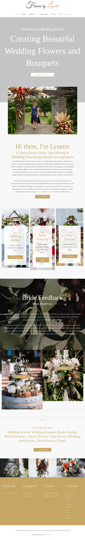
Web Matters (48, 535)
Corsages (69, 504)
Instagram (49, 192)
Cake (67, 501)
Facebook (39, 192)
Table (67, 512)
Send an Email (53, 496)
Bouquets (69, 499)
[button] (42, 74)
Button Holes (70, 496)
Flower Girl (69, 507)
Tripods (68, 515)
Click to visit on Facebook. (10, 493)
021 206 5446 (65, 14)
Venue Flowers (71, 518)
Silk (67, 509)
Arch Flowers (70, 493)
